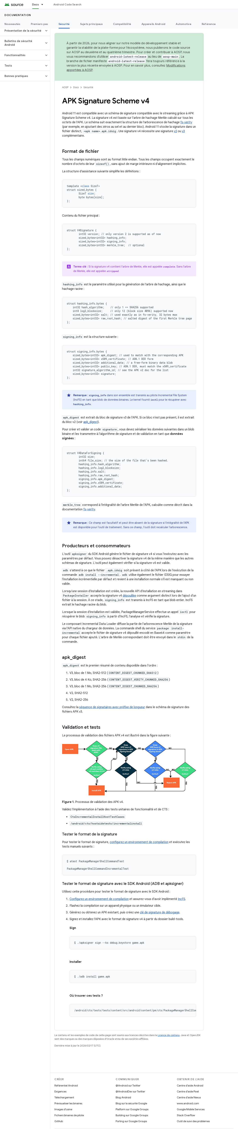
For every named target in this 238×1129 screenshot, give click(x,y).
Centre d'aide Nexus (189, 1097)
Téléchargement (64, 1097)
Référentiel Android (66, 1085)
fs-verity (186, 122)
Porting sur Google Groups (131, 1121)
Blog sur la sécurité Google (131, 1103)
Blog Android (123, 1097)
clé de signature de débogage (159, 912)
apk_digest (90, 422)
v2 (175, 131)
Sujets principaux (91, 24)
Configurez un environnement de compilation (99, 899)
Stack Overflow (186, 1115)
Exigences (60, 1091)
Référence (209, 24)
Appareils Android (153, 24)
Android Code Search (67, 4)
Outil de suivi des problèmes (193, 1121)
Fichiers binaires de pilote (69, 1115)
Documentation (17, 15)
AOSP (65, 87)
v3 (183, 131)
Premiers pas (39, 24)
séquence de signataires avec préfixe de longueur (112, 707)
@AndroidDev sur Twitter (130, 1091)
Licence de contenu (169, 1035)
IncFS (181, 899)
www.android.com (188, 1103)
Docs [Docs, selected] (35, 4)
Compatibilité (122, 24)
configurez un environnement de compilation (139, 842)
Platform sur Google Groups (132, 1109)
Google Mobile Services (191, 1109)
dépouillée (129, 595)
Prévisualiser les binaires (68, 1103)
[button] (22, 31)
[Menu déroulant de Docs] (44, 4)
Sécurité (88, 87)
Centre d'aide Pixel (188, 1091)
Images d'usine (63, 1109)
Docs (76, 87)
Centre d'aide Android (190, 1085)
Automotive (183, 24)
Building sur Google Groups (132, 1115)
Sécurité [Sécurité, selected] (64, 24)
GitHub (58, 1121)
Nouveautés (12, 24)
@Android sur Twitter (128, 1085)
